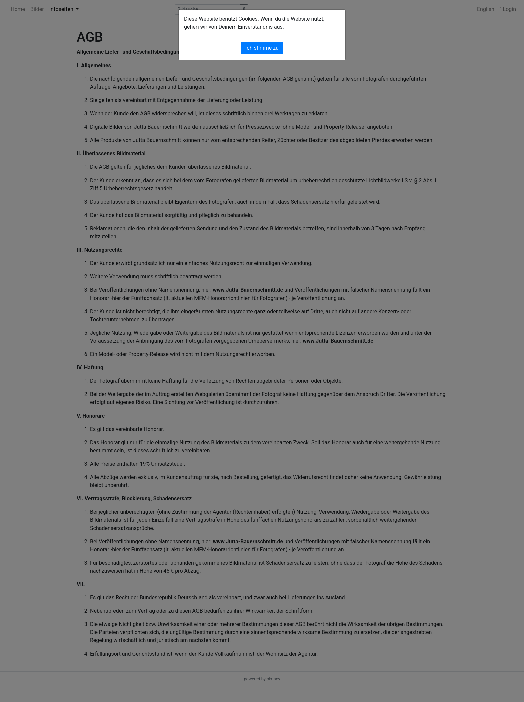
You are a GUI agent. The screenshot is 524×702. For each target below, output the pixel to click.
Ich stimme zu (262, 48)
